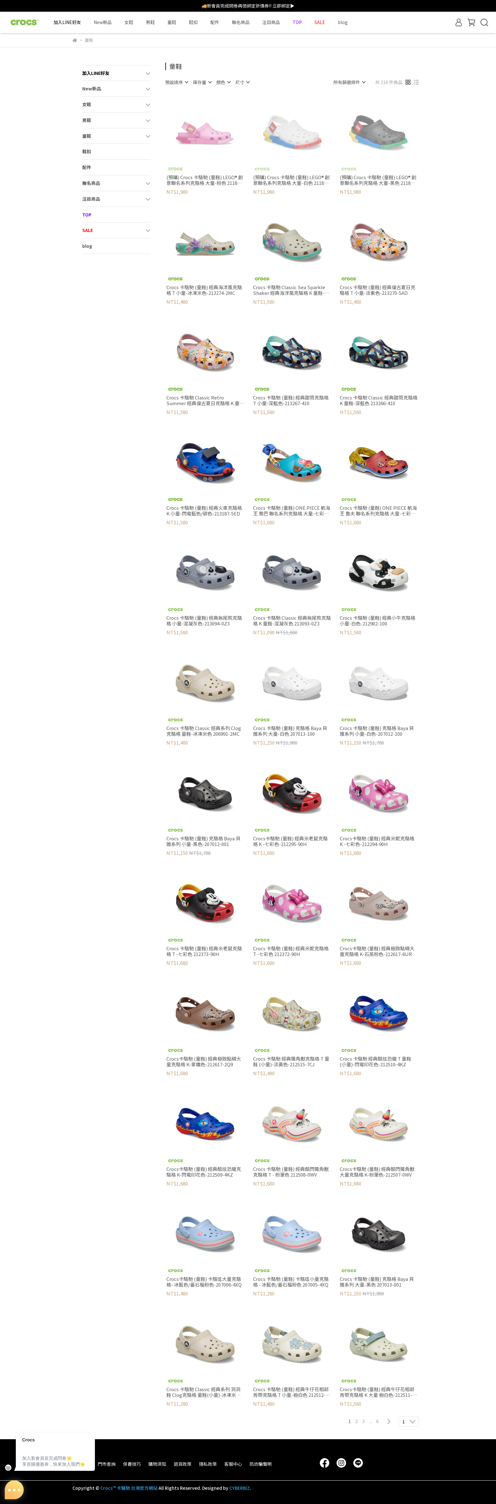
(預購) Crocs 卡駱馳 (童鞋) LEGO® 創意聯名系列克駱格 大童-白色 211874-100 (292, 180)
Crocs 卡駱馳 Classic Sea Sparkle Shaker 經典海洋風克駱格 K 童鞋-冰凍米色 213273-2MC (291, 290)
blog (343, 22)
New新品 (103, 22)
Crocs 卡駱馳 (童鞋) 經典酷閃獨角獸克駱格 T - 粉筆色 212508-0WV (291, 1172)
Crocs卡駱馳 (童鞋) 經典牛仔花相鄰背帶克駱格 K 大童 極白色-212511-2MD (377, 1392)
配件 (214, 22)
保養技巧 (132, 1464)
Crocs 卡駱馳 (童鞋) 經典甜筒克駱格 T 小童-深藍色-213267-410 (291, 400)
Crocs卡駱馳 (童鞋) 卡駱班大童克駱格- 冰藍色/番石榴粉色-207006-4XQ (204, 1282)
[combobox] (176, 82)
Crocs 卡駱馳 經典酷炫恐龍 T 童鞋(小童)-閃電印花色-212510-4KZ (375, 1061)
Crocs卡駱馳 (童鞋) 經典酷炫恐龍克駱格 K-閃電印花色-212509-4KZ (203, 1172)
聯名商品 (241, 22)
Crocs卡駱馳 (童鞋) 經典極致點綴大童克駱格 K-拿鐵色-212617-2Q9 (203, 1061)
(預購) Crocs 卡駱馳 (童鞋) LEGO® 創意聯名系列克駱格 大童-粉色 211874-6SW (205, 180)
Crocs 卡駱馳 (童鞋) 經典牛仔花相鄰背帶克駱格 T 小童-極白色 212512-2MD (291, 1392)
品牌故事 (81, 1464)
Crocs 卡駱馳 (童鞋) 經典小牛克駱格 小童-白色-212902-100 (377, 620)
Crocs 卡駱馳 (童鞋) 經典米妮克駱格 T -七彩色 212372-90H (291, 951)
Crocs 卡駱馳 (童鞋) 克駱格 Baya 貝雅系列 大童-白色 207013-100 (290, 731)
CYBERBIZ (239, 1488)
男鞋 (150, 22)
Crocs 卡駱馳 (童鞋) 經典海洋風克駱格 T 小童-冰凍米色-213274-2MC (204, 290)
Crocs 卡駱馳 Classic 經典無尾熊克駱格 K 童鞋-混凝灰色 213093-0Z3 (292, 620)
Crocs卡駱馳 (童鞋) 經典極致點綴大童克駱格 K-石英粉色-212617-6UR (377, 951)
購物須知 (157, 1464)
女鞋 (128, 22)
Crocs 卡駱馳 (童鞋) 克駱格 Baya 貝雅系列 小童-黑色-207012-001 (203, 841)
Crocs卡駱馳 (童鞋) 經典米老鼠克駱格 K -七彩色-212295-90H (290, 841)
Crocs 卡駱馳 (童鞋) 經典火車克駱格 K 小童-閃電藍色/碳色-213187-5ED (204, 510)
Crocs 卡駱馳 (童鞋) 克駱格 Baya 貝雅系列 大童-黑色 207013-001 (377, 1282)
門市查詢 (106, 1464)
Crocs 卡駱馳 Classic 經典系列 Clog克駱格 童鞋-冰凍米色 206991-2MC (203, 731)
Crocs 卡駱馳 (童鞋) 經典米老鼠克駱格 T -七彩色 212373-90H (204, 951)
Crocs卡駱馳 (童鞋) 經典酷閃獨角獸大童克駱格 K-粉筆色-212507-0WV (377, 1172)
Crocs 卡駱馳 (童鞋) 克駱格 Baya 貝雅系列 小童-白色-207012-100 (377, 731)
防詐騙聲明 (261, 1464)
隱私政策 (208, 1464)
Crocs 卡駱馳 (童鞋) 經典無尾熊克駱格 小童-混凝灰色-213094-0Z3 (204, 620)
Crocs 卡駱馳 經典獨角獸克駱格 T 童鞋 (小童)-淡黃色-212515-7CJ (291, 1061)
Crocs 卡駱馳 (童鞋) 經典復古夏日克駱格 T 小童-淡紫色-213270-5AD (377, 290)
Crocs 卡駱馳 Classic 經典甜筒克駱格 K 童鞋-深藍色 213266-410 (379, 400)
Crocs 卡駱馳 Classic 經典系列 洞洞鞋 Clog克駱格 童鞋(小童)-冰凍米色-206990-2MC (203, 1392)
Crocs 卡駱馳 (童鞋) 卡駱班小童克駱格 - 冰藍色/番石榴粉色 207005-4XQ (291, 1282)
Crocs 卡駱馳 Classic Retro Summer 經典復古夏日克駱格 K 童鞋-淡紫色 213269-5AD (202, 400)
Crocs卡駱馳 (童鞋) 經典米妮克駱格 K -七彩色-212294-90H (377, 841)
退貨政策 (182, 1464)
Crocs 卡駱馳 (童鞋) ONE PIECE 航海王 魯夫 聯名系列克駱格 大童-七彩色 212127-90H (378, 510)
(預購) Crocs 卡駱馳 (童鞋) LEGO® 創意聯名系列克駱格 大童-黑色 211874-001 (379, 180)
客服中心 (233, 1464)
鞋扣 (193, 22)
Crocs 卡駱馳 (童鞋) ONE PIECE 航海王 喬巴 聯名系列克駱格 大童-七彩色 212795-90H (291, 510)
